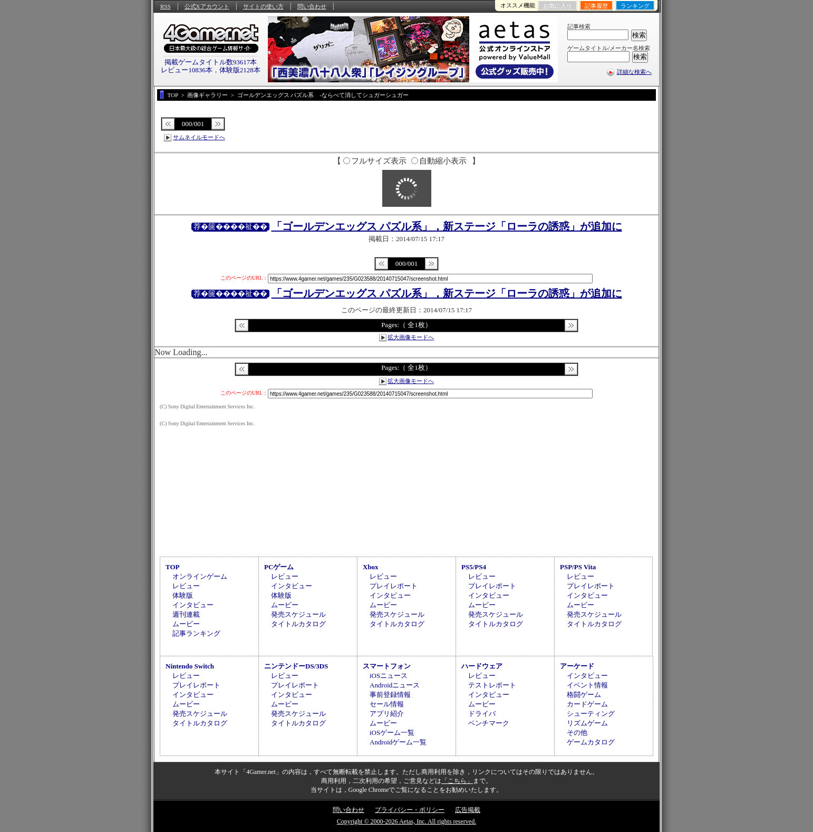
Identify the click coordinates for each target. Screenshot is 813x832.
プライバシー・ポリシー (409, 810)
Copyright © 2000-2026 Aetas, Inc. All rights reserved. (406, 821)
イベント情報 (587, 685)
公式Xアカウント (207, 6)
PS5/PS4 (473, 567)
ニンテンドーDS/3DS (296, 666)
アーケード (577, 666)
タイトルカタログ (298, 624)
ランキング (635, 6)
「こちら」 (457, 781)
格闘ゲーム (584, 695)
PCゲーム (279, 567)
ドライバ (482, 714)
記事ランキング (196, 633)
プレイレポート (394, 586)
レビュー (186, 586)
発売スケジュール (298, 614)
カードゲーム (587, 704)
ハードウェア (481, 666)
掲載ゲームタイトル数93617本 (210, 62)
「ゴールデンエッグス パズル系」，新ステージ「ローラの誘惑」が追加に (447, 226)
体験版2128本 (239, 70)
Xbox (371, 567)
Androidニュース (395, 685)
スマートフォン (387, 666)
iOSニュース (389, 676)
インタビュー (193, 605)
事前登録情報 (390, 695)
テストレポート (492, 685)
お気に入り (557, 6)
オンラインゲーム (199, 576)
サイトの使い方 (263, 6)
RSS (165, 6)
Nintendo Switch (190, 666)
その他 (577, 733)
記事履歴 (596, 6)
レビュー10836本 (186, 70)
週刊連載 (186, 614)
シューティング (591, 714)
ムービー (186, 624)
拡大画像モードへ (411, 337)
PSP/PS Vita (578, 567)
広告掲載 (467, 810)
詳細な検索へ (634, 72)
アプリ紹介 (387, 714)
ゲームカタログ (591, 742)
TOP (173, 567)
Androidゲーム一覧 (398, 742)
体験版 (182, 595)
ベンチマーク (488, 723)
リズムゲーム (587, 723)
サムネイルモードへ (199, 137)
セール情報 (387, 704)
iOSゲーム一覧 (392, 733)
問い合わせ (311, 6)
